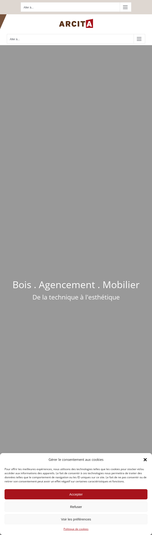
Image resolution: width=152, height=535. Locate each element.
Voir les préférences (76, 519)
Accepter (76, 494)
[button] (145, 459)
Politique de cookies (76, 529)
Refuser (76, 507)
